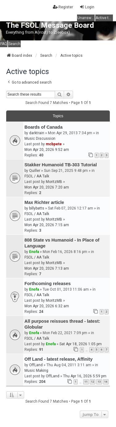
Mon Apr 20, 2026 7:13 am (46, 268)
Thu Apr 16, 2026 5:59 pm (84, 376)
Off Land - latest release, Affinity (58, 359)
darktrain (36, 133)
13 (99, 381)
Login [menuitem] (86, 7)
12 (92, 381)
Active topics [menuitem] (104, 18)
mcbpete (54, 144)
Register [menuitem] (63, 7)
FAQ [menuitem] (3, 44)
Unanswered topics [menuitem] (86, 18)
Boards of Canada (43, 127)
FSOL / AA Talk (36, 176)
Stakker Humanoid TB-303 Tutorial (60, 164)
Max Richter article (44, 202)
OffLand (36, 365)
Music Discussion (39, 138)
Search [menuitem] (14, 44)
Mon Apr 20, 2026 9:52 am (46, 149)
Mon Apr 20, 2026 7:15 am (46, 225)
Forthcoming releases (47, 283)
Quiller (34, 170)
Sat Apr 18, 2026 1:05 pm (80, 344)
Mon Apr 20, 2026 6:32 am (46, 306)
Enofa (34, 252)
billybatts (36, 208)
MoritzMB (54, 182)
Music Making (36, 370)
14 (105, 381)
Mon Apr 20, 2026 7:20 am (46, 187)
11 (86, 381)
